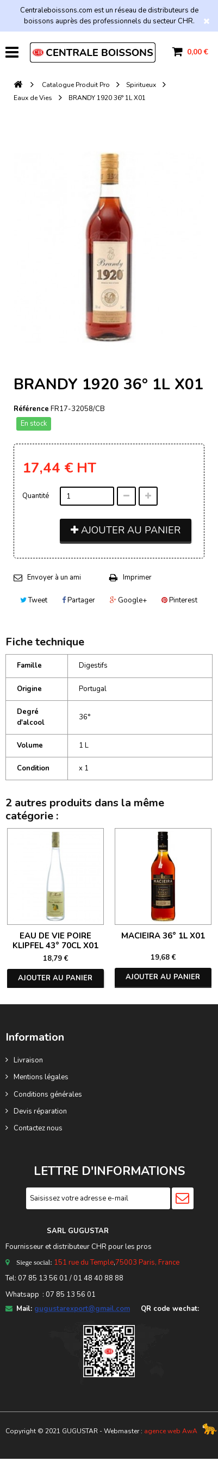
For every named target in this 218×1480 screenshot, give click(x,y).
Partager (78, 600)
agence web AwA (170, 1431)
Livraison (28, 1060)
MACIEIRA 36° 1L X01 (163, 935)
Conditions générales (48, 1094)
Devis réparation (40, 1111)
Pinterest (179, 600)
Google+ (128, 600)
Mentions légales (41, 1077)
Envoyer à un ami (54, 577)
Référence (31, 409)
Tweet (33, 600)
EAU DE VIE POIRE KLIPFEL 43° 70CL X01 (55, 940)
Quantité (35, 496)
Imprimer (137, 577)
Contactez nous (38, 1128)
